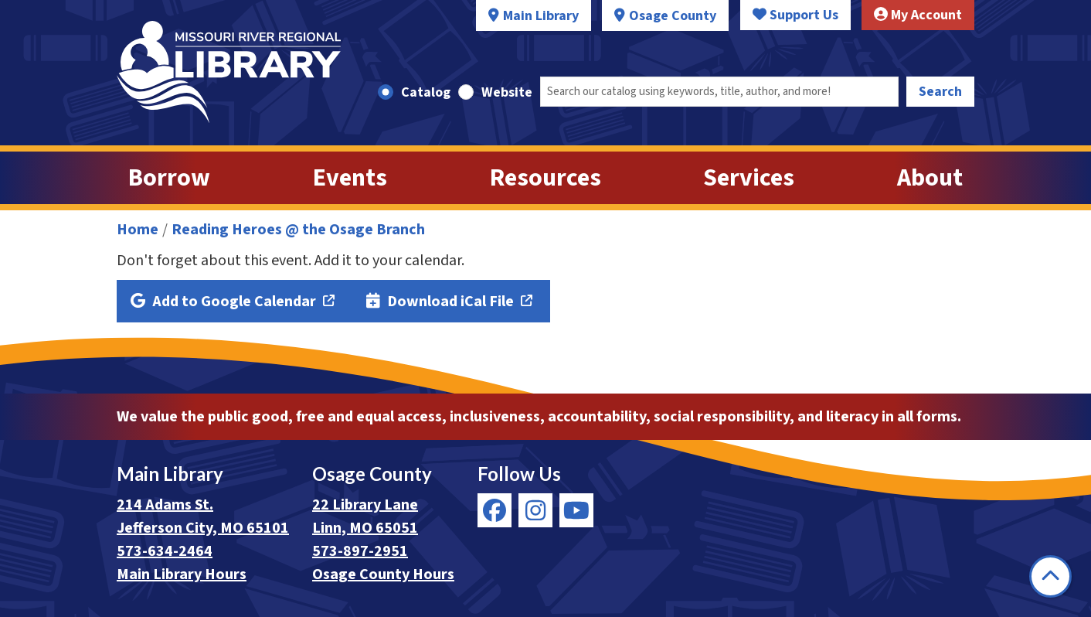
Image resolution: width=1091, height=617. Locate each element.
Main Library (541, 16)
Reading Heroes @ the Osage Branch (298, 229)
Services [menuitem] (748, 178)
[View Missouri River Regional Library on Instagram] (535, 510)
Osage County (672, 16)
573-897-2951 (360, 551)
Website (506, 92)
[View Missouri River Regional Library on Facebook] (495, 510)
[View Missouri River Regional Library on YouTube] (576, 510)
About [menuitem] (930, 178)
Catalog (425, 92)
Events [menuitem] (350, 178)
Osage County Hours (383, 574)
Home (137, 229)
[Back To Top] (1050, 576)
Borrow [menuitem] (169, 178)
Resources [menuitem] (545, 178)
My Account (918, 15)
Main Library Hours (181, 574)
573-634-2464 (164, 551)
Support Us (795, 15)
